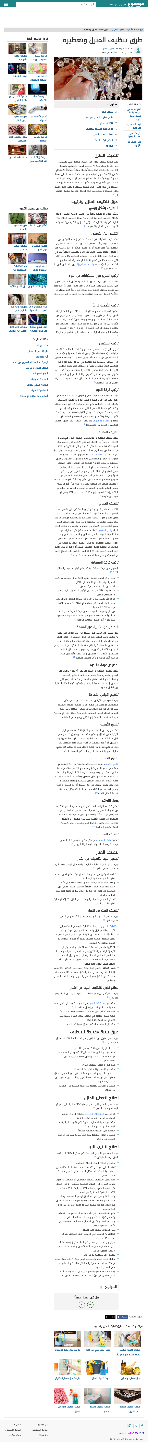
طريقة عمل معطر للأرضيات (134, 135)
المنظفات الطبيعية (94, 1114)
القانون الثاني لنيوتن (37, 385)
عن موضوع (43, 1425)
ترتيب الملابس (100, 349)
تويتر (113, 1316)
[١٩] (95, 1156)
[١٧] (103, 1041)
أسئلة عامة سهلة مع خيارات (34, 396)
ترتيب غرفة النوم (102, 420)
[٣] (102, 268)
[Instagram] (129, 1426)
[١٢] (59, 750)
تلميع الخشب (111, 764)
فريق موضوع (15, 1435)
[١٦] (108, 997)
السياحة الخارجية (39, 379)
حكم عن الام (42, 345)
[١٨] (94, 1107)
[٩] (111, 571)
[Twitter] (135, 1426)
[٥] (95, 382)
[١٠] (74, 657)
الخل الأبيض (105, 530)
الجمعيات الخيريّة (85, 264)
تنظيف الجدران (108, 926)
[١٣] (93, 826)
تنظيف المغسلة (104, 840)
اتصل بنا (17, 1425)
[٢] (85, 225)
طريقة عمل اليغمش (38, 351)
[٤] (118, 335)
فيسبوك (124, 1316)
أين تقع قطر (41, 357)
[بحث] (92, 4)
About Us (43, 1435)
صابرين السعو (108, 49)
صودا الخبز (101, 1052)
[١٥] (104, 920)
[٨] (72, 554)
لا (82, 1304)
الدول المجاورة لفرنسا (37, 368)
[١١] (99, 686)
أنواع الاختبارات (40, 374)
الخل (88, 467)
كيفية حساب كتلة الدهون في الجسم (29, 362)
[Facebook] (141, 1426)
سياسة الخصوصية (40, 1430)
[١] (113, 194)
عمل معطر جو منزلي (134, 143)
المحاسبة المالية (39, 391)
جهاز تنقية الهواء (97, 1003)
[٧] (101, 495)
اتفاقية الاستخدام (13, 1430)
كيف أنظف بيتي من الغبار (133, 126)
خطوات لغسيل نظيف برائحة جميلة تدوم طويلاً (134, 114)
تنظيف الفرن (95, 454)
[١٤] (94, 867)
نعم (90, 1304)
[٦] (84, 424)
